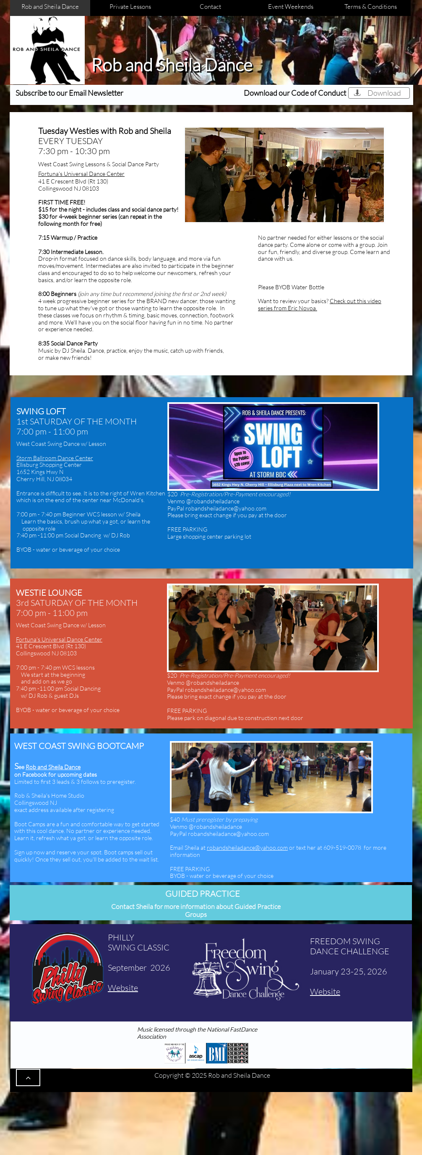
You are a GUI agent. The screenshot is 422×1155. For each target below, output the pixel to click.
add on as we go (52, 681)
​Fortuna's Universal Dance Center (81, 173)
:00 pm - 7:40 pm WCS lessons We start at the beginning (55, 671)
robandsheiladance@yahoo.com (247, 847)
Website (325, 991)
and (26, 681)
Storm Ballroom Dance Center (54, 457)
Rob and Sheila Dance (53, 766)
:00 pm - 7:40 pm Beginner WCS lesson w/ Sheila (78, 518)
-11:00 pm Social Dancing (70, 535)
